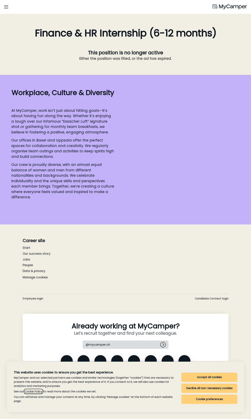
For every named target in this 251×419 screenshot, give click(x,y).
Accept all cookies (209, 377)
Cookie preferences (209, 399)
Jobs (26, 259)
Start (26, 248)
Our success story (36, 253)
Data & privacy (34, 271)
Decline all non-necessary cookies (209, 388)
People (28, 265)
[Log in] (163, 344)
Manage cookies (35, 277)
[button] (98, 345)
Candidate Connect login (212, 299)
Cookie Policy (33, 391)
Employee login (33, 299)
